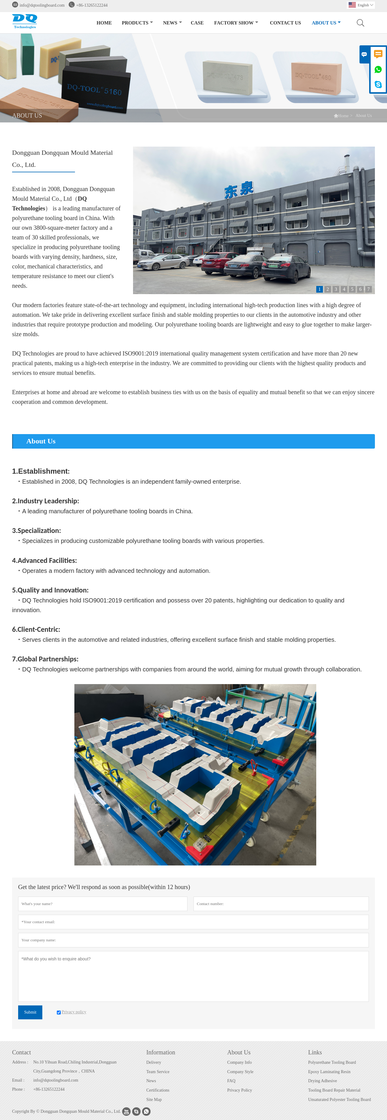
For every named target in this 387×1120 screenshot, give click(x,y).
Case (197, 22)
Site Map (154, 1099)
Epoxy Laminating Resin (329, 1072)
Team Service (157, 1072)
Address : (20, 1062)
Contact (21, 1052)
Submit (30, 1012)
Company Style (240, 1072)
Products (137, 22)
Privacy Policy (239, 1090)
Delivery (153, 1062)
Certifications (157, 1090)
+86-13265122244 (92, 5)
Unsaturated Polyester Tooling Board (339, 1099)
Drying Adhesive (322, 1081)
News (172, 22)
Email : (18, 1080)
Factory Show (236, 22)
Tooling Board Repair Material (334, 1090)
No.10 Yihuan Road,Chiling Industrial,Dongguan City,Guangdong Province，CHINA (75, 1066)
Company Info (239, 1062)
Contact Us (285, 22)
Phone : (18, 1089)
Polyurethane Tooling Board (332, 1062)
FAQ (231, 1081)
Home (104, 22)
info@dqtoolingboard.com (42, 5)
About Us (326, 22)
